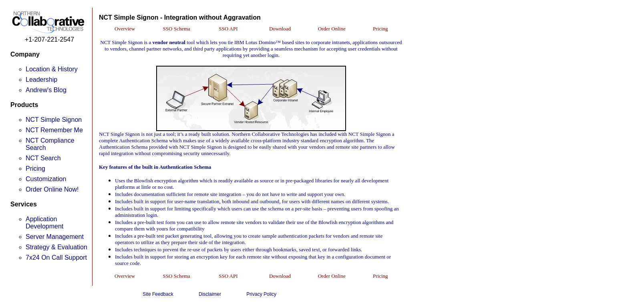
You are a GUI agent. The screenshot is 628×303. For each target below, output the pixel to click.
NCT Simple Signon (54, 119)
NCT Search (43, 158)
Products (24, 104)
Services (23, 204)
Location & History (52, 69)
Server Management (55, 236)
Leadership (41, 79)
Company (25, 54)
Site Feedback (158, 294)
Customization (46, 179)
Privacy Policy (261, 294)
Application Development (44, 223)
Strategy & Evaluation (56, 247)
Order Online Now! (52, 189)
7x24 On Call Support (56, 257)
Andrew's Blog (46, 90)
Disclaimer (210, 294)
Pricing (35, 168)
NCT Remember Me (54, 130)
